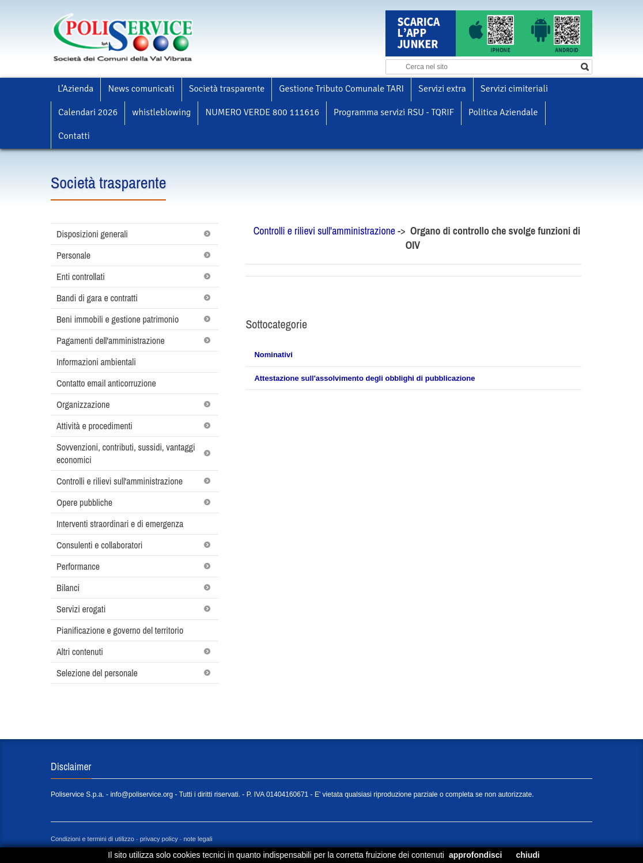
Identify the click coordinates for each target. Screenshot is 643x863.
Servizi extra (442, 88)
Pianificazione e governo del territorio (119, 630)
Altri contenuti (79, 651)
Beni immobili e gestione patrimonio (117, 319)
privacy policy (159, 838)
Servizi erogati (80, 609)
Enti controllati (80, 276)
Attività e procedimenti (94, 425)
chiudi (527, 855)
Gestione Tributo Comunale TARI (341, 88)
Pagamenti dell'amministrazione (110, 340)
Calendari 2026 (88, 112)
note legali (198, 838)
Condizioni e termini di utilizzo (92, 838)
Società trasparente (227, 88)
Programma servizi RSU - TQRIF (394, 112)
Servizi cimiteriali (514, 88)
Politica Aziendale (503, 112)
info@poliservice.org (141, 794)
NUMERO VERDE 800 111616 (262, 112)
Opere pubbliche (84, 502)
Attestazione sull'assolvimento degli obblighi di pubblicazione (364, 378)
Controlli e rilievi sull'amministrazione (119, 481)
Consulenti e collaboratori (99, 545)
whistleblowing (161, 112)
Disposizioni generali (92, 234)
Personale (73, 255)
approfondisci (475, 855)
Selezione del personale (97, 673)
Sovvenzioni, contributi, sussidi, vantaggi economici (125, 453)
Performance (78, 566)
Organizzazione (83, 404)
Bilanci (68, 587)
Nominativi (273, 354)
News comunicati (141, 88)
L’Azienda (75, 88)
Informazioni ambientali (96, 361)
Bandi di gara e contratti (97, 298)
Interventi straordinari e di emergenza (119, 523)
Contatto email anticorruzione (106, 383)
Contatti (74, 136)
